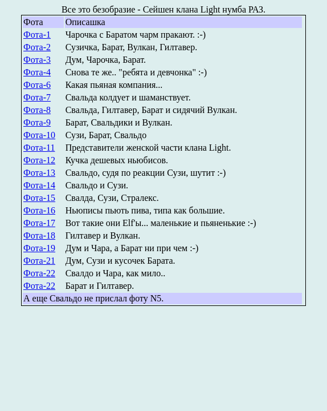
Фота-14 (39, 185)
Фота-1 (37, 34)
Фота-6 (37, 85)
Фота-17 (39, 223)
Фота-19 (39, 248)
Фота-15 (39, 198)
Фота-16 (39, 210)
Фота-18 (39, 235)
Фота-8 (37, 110)
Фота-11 (39, 147)
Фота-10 (39, 135)
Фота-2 (37, 47)
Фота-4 (37, 72)
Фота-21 (39, 260)
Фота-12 (39, 160)
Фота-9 (37, 122)
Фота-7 (37, 97)
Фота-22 (39, 273)
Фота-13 (39, 173)
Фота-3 (37, 60)
